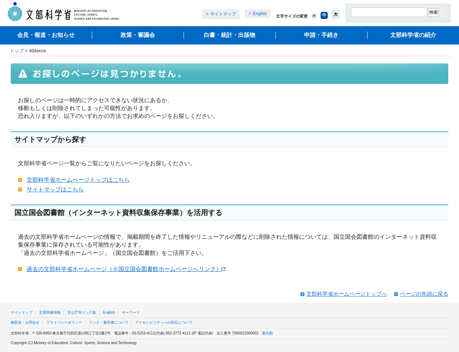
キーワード (131, 312)
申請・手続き (321, 35)
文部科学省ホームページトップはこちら (78, 180)
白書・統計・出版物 (229, 35)
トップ (17, 50)
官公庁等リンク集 (81, 312)
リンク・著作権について (108, 322)
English (260, 13)
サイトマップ (223, 13)
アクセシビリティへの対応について (164, 322)
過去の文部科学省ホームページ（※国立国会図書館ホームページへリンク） (126, 269)
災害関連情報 (50, 312)
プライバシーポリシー (64, 322)
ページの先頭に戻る (424, 294)
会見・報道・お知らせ (46, 35)
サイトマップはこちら (55, 189)
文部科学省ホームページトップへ (346, 294)
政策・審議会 (137, 35)
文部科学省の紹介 (413, 35)
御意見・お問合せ (25, 322)
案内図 (267, 333)
